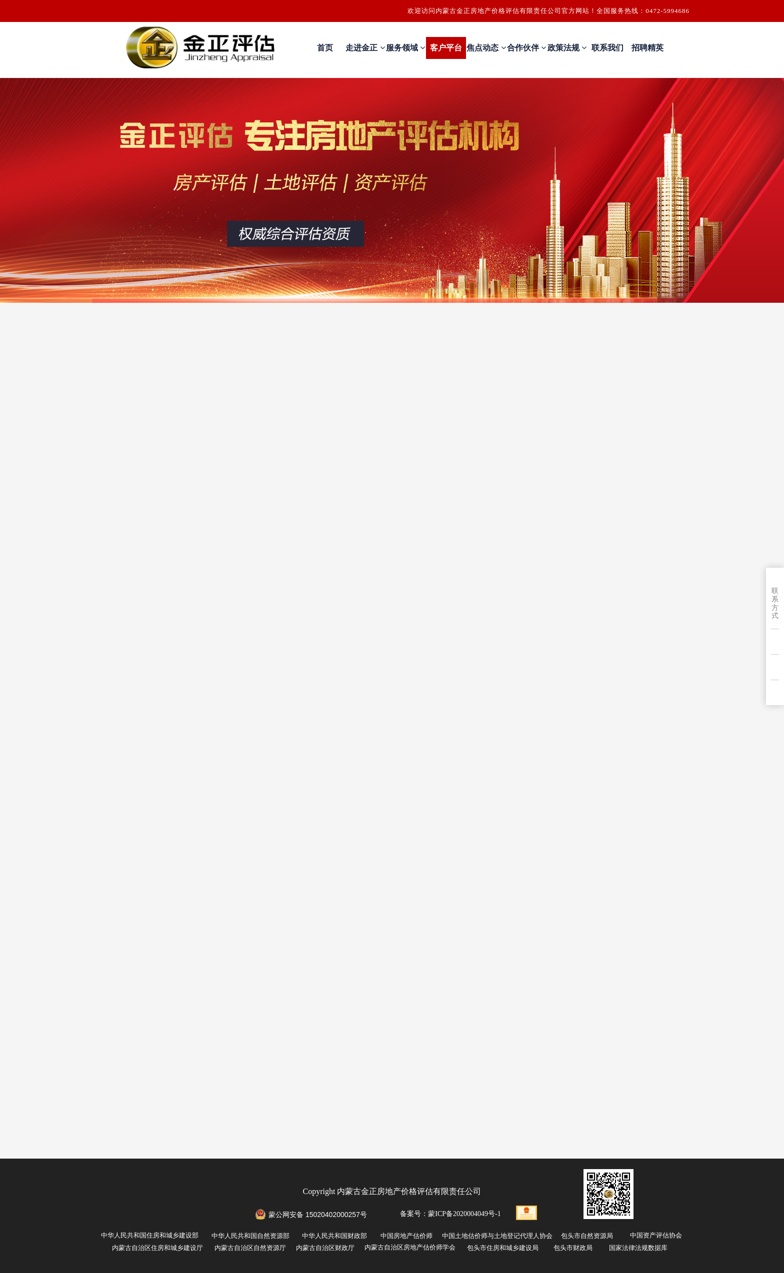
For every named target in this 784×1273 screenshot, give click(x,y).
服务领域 (405, 47)
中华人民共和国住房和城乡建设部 (149, 1235)
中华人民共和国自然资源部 (251, 1236)
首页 (325, 47)
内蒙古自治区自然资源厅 (250, 1248)
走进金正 (365, 47)
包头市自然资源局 (587, 1236)
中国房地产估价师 (406, 1236)
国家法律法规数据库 (638, 1248)
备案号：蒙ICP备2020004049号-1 (450, 1214)
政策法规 (567, 47)
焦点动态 (486, 47)
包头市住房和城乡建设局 (502, 1248)
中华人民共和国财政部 (334, 1236)
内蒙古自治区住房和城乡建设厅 (157, 1248)
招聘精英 (648, 47)
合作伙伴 (526, 47)
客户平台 (446, 47)
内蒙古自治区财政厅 (325, 1248)
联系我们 (608, 47)
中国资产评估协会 (656, 1235)
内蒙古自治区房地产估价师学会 (410, 1247)
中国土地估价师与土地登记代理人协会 (497, 1236)
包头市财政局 (573, 1248)
